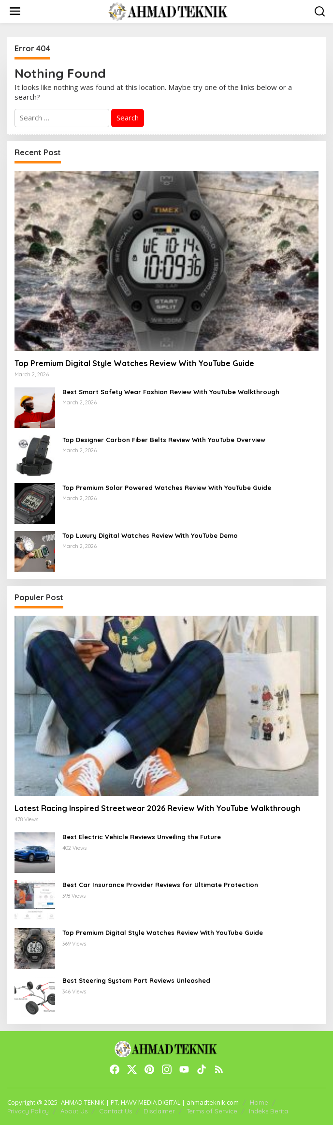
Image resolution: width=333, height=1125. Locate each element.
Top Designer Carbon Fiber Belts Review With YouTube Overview (163, 440)
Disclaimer (159, 1111)
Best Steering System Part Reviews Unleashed (136, 980)
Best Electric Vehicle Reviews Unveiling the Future (141, 837)
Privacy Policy (28, 1111)
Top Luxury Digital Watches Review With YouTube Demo (150, 535)
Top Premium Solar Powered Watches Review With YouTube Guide (166, 487)
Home (259, 1102)
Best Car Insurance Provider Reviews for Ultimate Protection (160, 884)
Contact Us (115, 1111)
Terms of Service (212, 1111)
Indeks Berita (268, 1111)
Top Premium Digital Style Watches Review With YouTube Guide (134, 363)
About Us (73, 1111)
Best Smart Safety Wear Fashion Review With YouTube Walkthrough (170, 392)
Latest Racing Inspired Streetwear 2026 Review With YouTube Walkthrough (157, 808)
